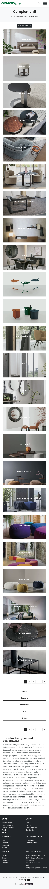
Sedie (4, 832)
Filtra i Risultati (24, 26)
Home (13, 16)
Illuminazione (30, 830)
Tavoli (4, 830)
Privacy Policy (40, 877)
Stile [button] (24, 711)
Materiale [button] (24, 705)
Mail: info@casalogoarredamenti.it (36, 866)
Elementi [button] (24, 698)
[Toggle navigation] (45, 3)
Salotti (28, 825)
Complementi (33, 17)
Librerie (28, 823)
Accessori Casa (21, 17)
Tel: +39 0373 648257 (33, 863)
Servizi (4, 858)
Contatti (5, 863)
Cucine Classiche (8, 828)
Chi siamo (5, 855)
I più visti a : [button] (24, 718)
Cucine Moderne (7, 825)
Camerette (5, 843)
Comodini (5, 845)
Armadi (4, 848)
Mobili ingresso (31, 828)
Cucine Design (7, 823)
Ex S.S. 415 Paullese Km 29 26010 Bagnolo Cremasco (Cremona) (35, 858)
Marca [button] (24, 691)
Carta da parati (31, 843)
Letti (3, 840)
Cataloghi (5, 860)
